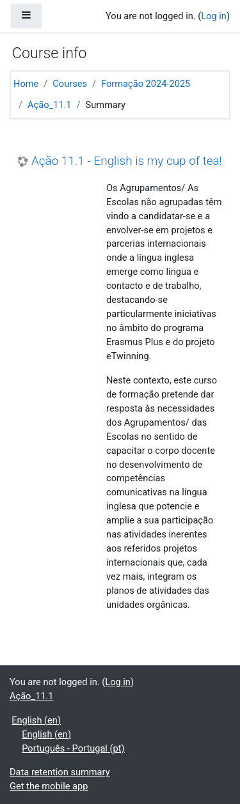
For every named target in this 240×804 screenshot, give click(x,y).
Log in (214, 16)
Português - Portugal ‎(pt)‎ (73, 748)
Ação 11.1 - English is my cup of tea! (126, 161)
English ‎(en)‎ (36, 720)
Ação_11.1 (50, 105)
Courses (69, 83)
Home (25, 83)
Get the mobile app (49, 786)
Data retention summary (60, 772)
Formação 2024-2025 (145, 83)
